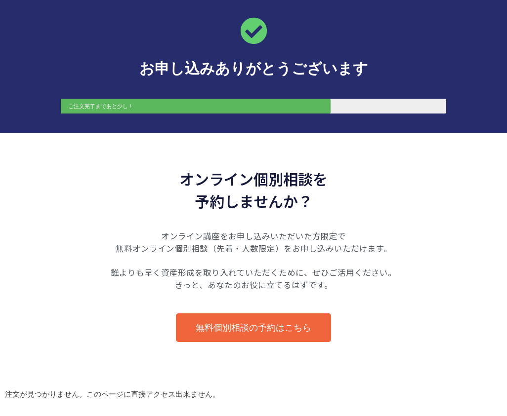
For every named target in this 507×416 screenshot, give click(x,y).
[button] (253, 327)
